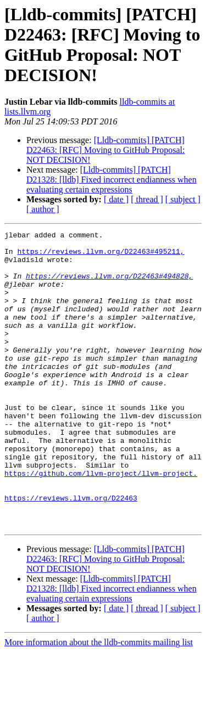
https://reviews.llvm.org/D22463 (70, 552)
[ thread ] (147, 199)
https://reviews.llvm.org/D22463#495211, (100, 256)
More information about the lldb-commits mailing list (98, 701)
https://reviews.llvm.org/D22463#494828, (109, 286)
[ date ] (116, 199)
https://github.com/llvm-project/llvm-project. (100, 522)
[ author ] (42, 209)
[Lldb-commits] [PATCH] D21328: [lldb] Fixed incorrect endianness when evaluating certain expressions (111, 179)
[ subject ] (183, 199)
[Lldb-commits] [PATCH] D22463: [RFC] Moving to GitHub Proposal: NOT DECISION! (105, 149)
